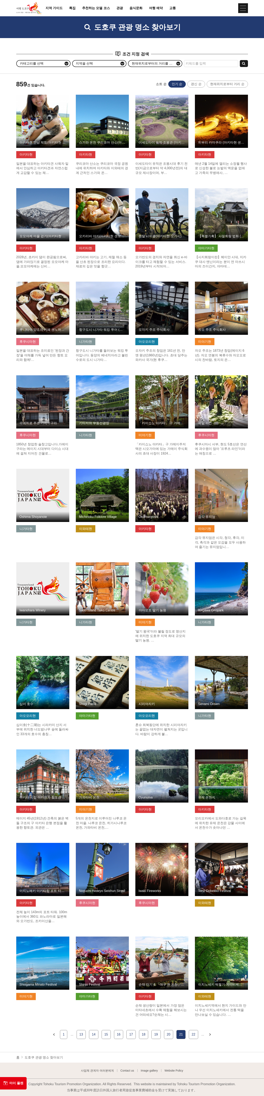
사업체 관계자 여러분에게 (97, 1070)
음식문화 (135, 8)
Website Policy (174, 1070)
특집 (72, 8)
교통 (172, 8)
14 (94, 1034)
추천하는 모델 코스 (96, 8)
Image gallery (149, 1070)
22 (193, 1034)
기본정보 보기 (26, 96)
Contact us (127, 1070)
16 (119, 1034)
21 (181, 1034)
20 (168, 1034)
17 (131, 1034)
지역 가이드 (54, 8)
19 (156, 1034)
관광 (119, 8)
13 (81, 1034)
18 (144, 1034)
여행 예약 (156, 8)
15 (106, 1034)
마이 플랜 (13, 1083)
